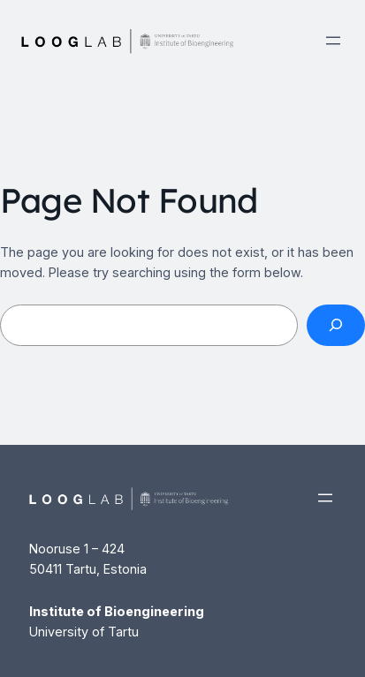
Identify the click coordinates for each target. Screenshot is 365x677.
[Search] (336, 325)
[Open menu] (333, 40)
